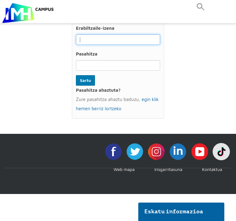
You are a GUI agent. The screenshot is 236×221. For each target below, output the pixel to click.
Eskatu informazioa (173, 211)
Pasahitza (86, 53)
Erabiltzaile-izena (95, 28)
